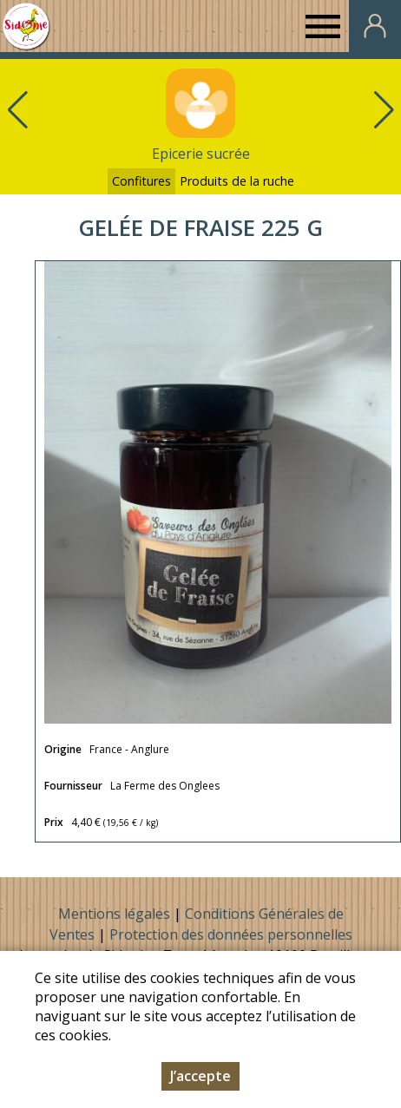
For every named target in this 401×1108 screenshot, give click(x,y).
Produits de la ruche (237, 181)
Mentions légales (114, 913)
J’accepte (200, 1075)
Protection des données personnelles (230, 934)
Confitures (141, 181)
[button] (383, 110)
